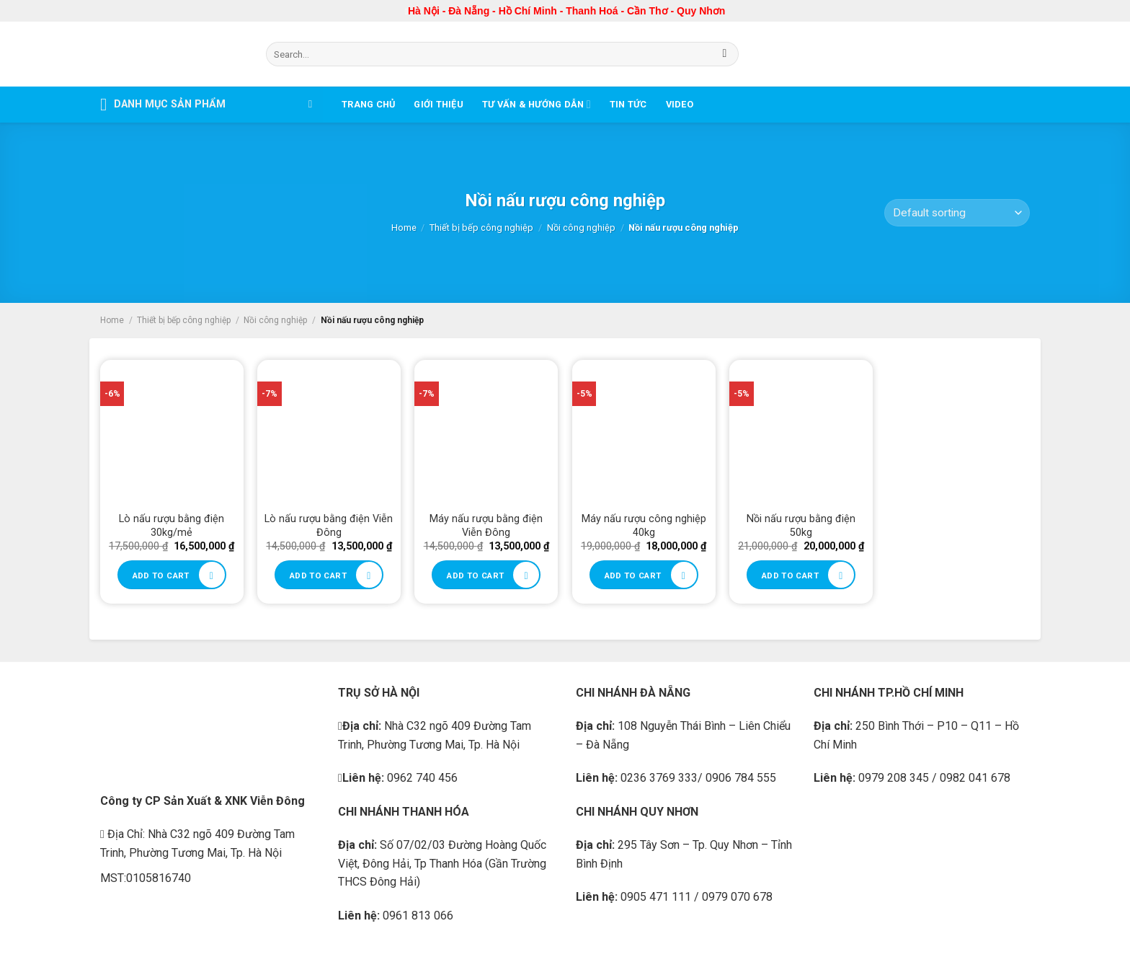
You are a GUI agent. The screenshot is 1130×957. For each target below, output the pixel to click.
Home (404, 227)
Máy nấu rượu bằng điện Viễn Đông (486, 526)
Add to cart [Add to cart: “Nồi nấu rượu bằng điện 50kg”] (790, 575)
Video (679, 104)
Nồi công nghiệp (581, 227)
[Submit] (725, 54)
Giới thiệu (438, 104)
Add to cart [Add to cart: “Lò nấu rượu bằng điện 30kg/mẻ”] (161, 575)
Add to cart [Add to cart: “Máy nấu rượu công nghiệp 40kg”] (633, 575)
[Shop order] (957, 213)
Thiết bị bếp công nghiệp (481, 227)
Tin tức (628, 104)
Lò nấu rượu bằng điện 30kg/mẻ (171, 526)
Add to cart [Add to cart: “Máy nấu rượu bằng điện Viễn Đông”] (475, 575)
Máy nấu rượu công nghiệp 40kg (644, 526)
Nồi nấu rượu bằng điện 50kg (801, 526)
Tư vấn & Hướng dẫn (536, 104)
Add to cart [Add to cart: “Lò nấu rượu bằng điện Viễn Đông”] (318, 575)
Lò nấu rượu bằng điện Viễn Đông (328, 526)
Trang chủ (368, 104)
